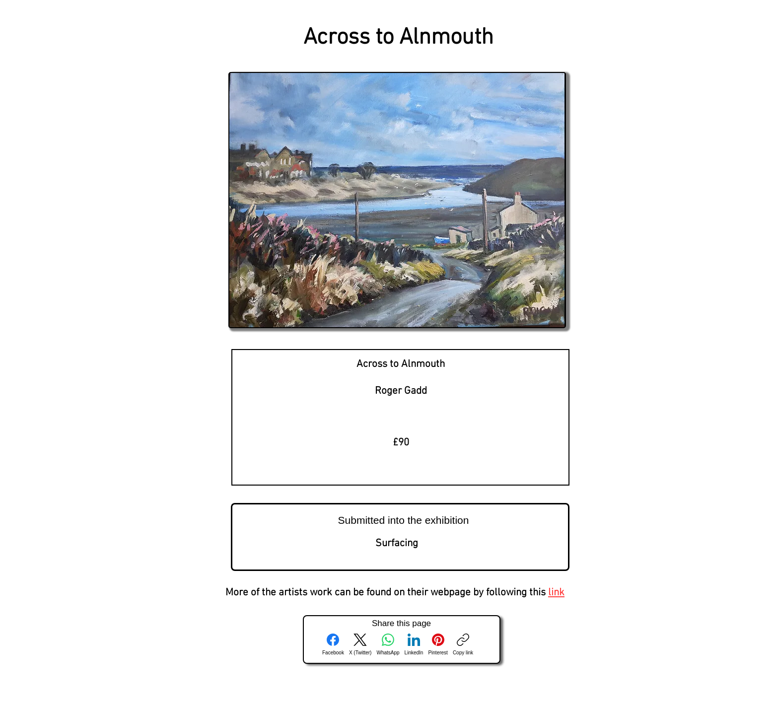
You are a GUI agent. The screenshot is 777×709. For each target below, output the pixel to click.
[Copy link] (463, 644)
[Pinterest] (437, 644)
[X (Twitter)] (360, 644)
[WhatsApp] (387, 644)
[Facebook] (333, 644)
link (556, 592)
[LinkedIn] (414, 644)
